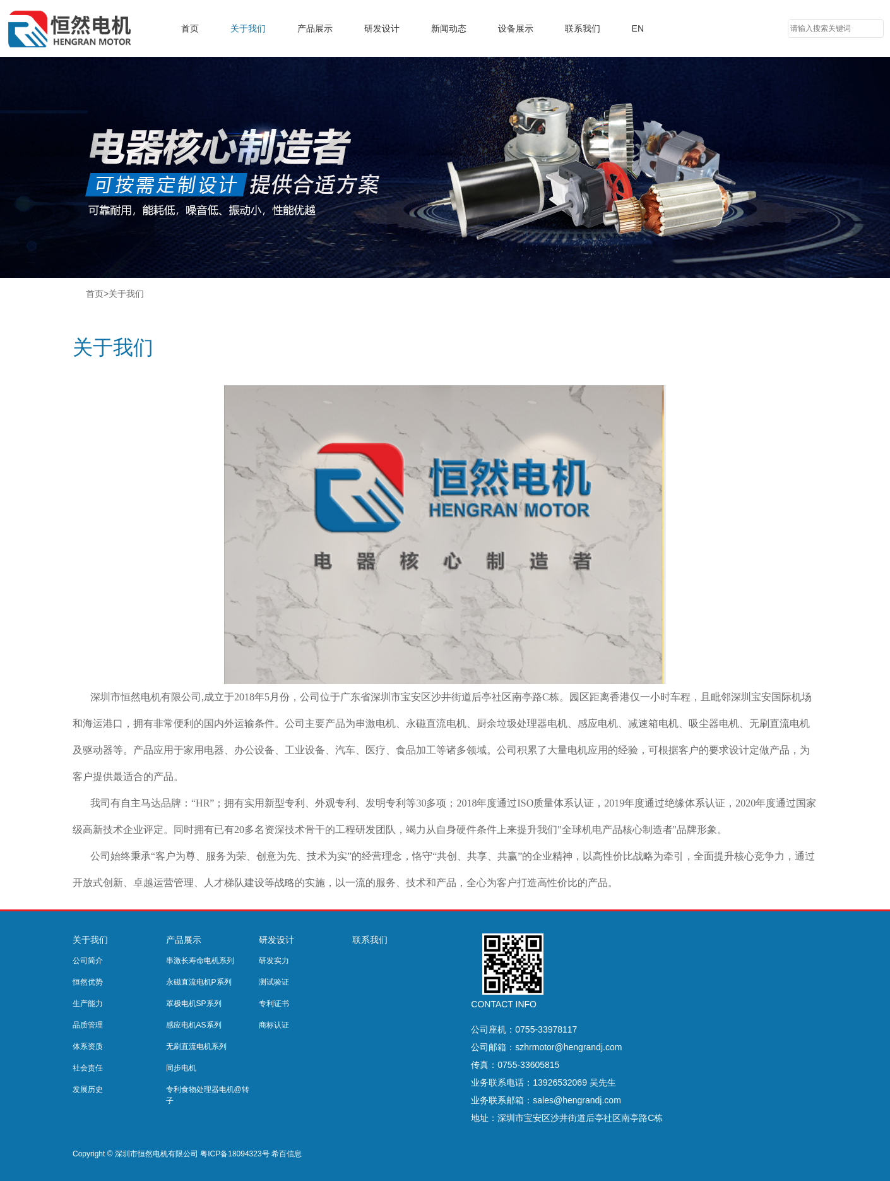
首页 (190, 28)
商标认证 (274, 1025)
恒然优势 (88, 982)
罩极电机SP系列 (194, 1003)
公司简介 (88, 960)
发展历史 (88, 1089)
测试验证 (274, 982)
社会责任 (88, 1068)
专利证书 (274, 1003)
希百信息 (286, 1153)
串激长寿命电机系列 (200, 960)
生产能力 (88, 1003)
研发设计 (382, 28)
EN (638, 28)
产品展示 (315, 28)
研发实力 (274, 960)
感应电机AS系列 (194, 1025)
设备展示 (515, 28)
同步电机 (181, 1068)
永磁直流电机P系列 (199, 982)
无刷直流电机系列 (196, 1046)
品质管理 (88, 1025)
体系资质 (88, 1046)
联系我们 (582, 28)
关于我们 (248, 28)
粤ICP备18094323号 (234, 1153)
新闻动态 (448, 28)
